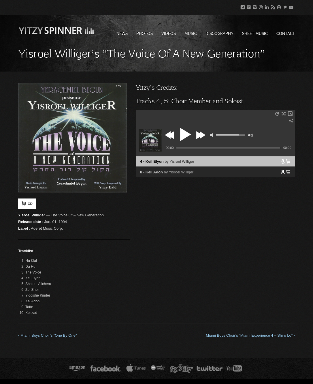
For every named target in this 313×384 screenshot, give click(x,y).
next (200, 135)
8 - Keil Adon (166, 172)
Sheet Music (255, 33)
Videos (168, 33)
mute (211, 135)
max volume (250, 135)
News (122, 33)
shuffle (283, 113)
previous (170, 135)
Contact (285, 33)
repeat (277, 113)
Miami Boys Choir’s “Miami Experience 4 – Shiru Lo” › (250, 335)
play (184, 134)
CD (27, 203)
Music (190, 33)
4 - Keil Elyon (167, 161)
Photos (144, 33)
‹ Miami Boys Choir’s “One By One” (47, 335)
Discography (219, 33)
